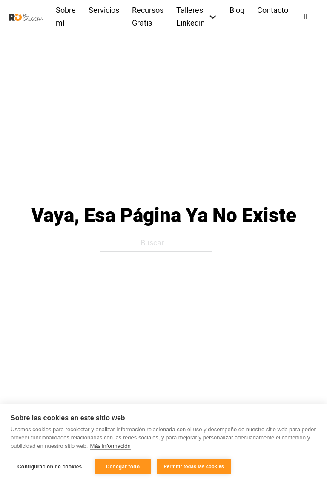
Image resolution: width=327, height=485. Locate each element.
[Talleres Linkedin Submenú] (213, 17)
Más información (110, 446)
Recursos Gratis (148, 16)
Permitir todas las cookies (194, 466)
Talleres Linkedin (190, 16)
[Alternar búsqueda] (305, 17)
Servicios (104, 10)
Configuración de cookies (49, 467)
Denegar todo (123, 467)
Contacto (272, 10)
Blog (236, 10)
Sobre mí (66, 16)
